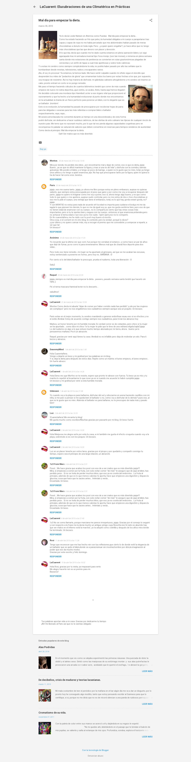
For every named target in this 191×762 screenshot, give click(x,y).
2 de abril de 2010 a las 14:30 (72, 430)
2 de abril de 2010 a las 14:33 (72, 447)
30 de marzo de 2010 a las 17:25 (72, 238)
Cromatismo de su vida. (52, 712)
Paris (52, 185)
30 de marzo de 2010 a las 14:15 (68, 185)
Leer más (147, 671)
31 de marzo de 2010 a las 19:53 (74, 302)
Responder (56, 179)
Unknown (54, 391)
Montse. (54, 160)
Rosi (52, 540)
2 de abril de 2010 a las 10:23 (66, 413)
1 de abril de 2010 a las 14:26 (72, 372)
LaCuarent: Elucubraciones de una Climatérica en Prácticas (85, 7)
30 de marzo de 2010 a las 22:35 (70, 275)
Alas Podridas (47, 647)
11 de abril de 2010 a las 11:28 (67, 540)
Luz (52, 413)
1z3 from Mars (57, 464)
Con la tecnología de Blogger (95, 750)
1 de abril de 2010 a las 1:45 (76, 349)
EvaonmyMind (57, 349)
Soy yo (43, 149)
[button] (151, 20)
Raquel (53, 275)
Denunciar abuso (95, 756)
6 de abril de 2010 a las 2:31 (76, 464)
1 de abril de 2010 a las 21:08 (71, 391)
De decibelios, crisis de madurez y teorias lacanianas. (70, 679)
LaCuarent (55, 302)
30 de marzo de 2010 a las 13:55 (71, 161)
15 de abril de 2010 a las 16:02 (73, 562)
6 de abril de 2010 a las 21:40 (72, 518)
